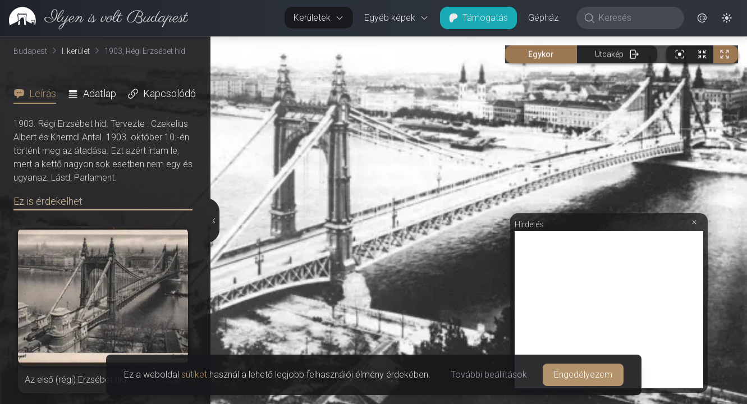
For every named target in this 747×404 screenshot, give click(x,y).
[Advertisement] (609, 309)
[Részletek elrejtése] (212, 220)
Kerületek (319, 17)
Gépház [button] (543, 17)
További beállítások (489, 374)
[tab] (38, 94)
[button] (702, 18)
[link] (94, 17)
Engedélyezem (583, 374)
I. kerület (76, 51)
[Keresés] (636, 18)
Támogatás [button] (478, 17)
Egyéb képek (396, 17)
